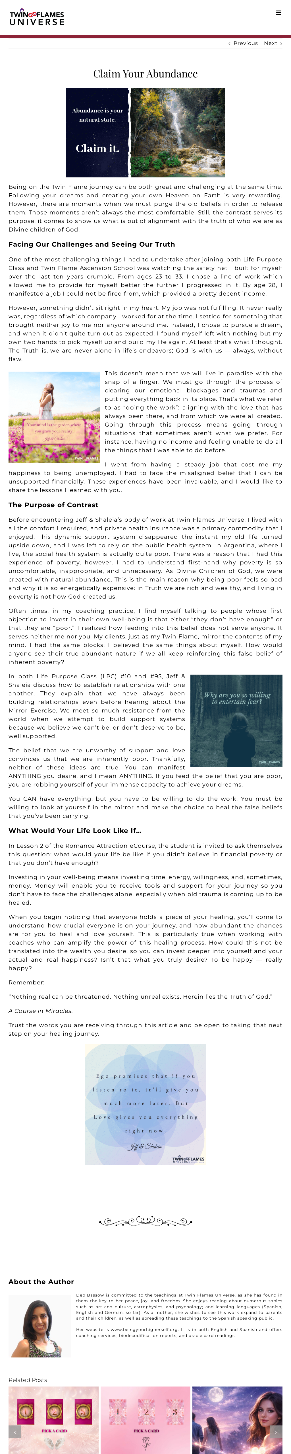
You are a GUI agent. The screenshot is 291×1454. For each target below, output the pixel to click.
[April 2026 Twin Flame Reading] (146, 1390)
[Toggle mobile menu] (279, 13)
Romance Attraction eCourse (110, 845)
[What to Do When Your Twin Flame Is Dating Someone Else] (237, 1390)
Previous (246, 43)
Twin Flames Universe (210, 519)
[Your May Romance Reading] (54, 1390)
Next (270, 43)
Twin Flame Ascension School (88, 268)
